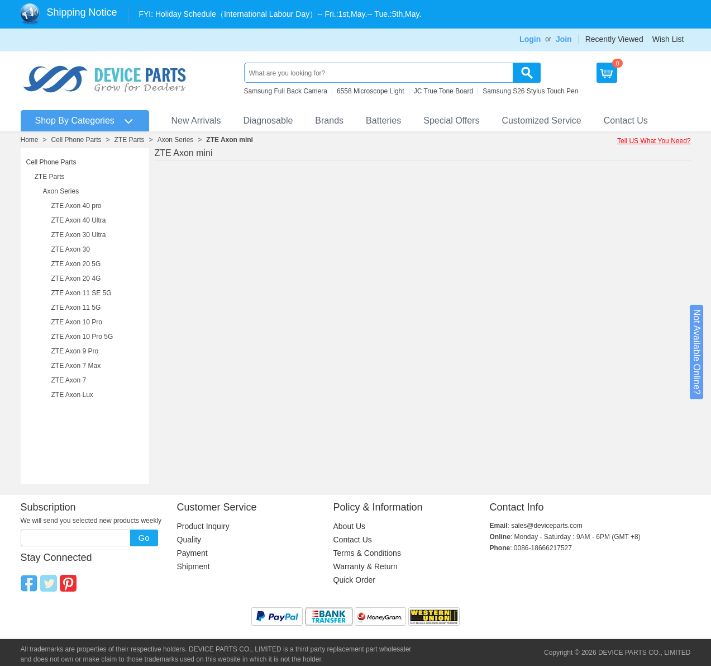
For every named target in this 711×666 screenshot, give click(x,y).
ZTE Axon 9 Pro (75, 351)
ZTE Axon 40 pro (76, 206)
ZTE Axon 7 (69, 380)
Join (564, 39)
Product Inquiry (203, 526)
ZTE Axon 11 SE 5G (81, 293)
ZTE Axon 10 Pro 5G (82, 337)
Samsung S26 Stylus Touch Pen (530, 91)
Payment (192, 553)
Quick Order (354, 579)
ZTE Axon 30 (70, 249)
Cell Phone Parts (76, 140)
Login (530, 39)
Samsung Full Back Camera (285, 91)
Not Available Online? (697, 352)
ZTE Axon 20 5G (76, 264)
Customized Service (541, 120)
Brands (329, 120)
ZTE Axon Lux (72, 395)
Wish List (668, 39)
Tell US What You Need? (653, 141)
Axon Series (176, 140)
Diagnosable (268, 120)
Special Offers (451, 120)
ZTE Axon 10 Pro (76, 322)
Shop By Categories (74, 120)
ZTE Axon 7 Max (76, 366)
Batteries (383, 120)
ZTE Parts (129, 140)
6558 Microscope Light (370, 91)
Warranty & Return (365, 566)
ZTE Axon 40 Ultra (78, 220)
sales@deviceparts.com (547, 526)
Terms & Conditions (367, 553)
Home (30, 140)
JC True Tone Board (444, 91)
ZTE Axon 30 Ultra (78, 235)
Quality (189, 539)
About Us (349, 526)
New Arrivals (196, 120)
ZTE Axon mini (229, 140)
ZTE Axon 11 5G (76, 307)
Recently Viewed (614, 39)
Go (143, 537)
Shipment (193, 566)
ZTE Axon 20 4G (76, 278)
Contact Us (626, 120)
